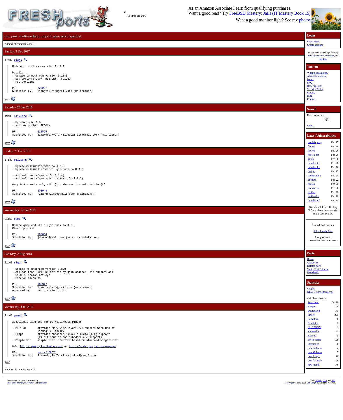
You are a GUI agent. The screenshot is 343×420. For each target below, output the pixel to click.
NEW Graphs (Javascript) (320, 291)
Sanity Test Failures (317, 269)
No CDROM (314, 327)
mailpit (311, 171)
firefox (311, 146)
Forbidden (313, 319)
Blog (309, 95)
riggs (18, 60)
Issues (310, 79)
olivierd (20, 122)
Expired (312, 335)
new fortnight (315, 360)
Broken (311, 306)
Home (310, 259)
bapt (17, 234)
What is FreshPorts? (317, 72)
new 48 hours (315, 352)
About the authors (316, 76)
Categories (312, 262)
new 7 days (314, 356)
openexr (312, 179)
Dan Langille (312, 415)
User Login (313, 41)
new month (314, 364)
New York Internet (316, 55)
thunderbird (314, 163)
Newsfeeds (313, 272)
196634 (42, 252)
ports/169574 (46, 384)
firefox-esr (313, 154)
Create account (315, 44)
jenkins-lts (313, 196)
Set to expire (314, 339)
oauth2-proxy (315, 142)
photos (305, 19)
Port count (313, 302)
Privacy (311, 92)
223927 (42, 93)
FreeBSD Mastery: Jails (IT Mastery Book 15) (270, 13)
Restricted (313, 323)
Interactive (313, 343)
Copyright (289, 415)
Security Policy (315, 89)
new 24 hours (315, 348)
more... (311, 125)
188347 (42, 307)
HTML (318, 412)
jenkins (311, 192)
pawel (18, 340)
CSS (325, 412)
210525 (42, 140)
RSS (333, 412)
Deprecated (314, 310)
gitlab (311, 158)
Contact (311, 99)
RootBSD (323, 59)
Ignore (311, 314)
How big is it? (314, 85)
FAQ (309, 82)
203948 (42, 205)
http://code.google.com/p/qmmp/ (92, 376)
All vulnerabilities (323, 231)
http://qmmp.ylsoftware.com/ (41, 376)
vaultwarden (314, 175)
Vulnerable (313, 331)
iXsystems (329, 55)
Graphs (311, 288)
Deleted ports (314, 265)
